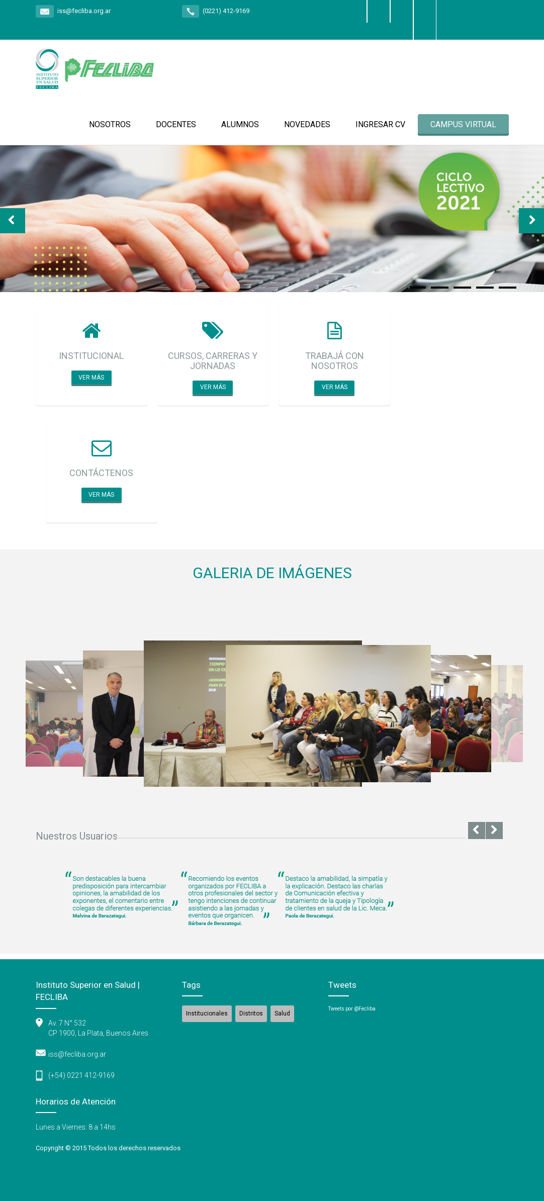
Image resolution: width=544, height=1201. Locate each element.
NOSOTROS (110, 124)
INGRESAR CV (380, 124)
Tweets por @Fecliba (352, 1008)
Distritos (251, 1013)
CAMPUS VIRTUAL (463, 124)
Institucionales (207, 1013)
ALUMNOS (240, 124)
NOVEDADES (307, 124)
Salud (282, 1013)
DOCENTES (176, 124)
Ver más (91, 377)
